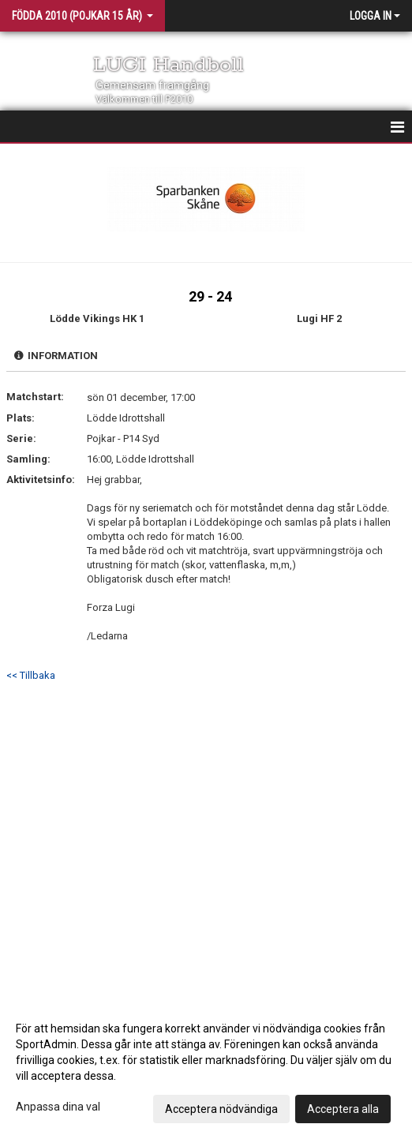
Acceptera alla (343, 1109)
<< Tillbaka (30, 675)
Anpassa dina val (58, 1106)
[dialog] (206, 1068)
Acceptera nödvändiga (221, 1109)
